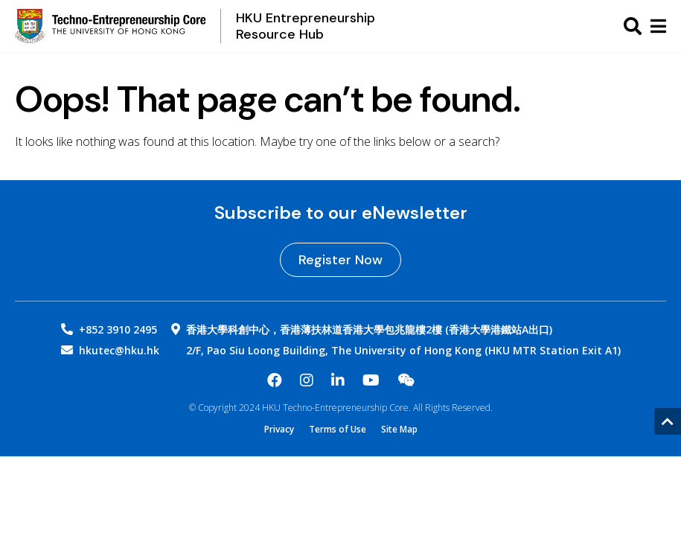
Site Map (399, 430)
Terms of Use (337, 430)
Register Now (340, 260)
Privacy (279, 430)
